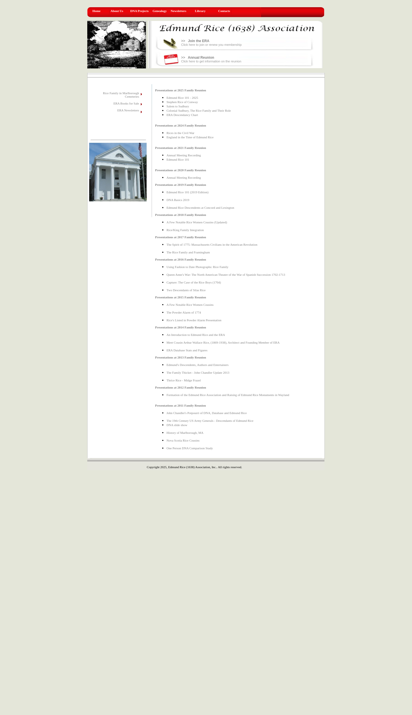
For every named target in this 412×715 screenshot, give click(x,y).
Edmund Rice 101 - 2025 (182, 97)
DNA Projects (139, 11)
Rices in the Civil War (180, 133)
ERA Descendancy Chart (182, 115)
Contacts (224, 11)
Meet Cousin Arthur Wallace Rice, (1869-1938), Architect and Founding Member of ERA (223, 342)
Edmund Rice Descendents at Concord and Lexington (200, 207)
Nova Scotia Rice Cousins (183, 440)
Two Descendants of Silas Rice (186, 290)
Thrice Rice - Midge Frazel (184, 380)
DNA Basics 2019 (178, 200)
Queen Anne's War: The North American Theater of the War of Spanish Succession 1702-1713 (226, 274)
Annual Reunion (201, 58)
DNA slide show (177, 425)
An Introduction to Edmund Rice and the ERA (196, 334)
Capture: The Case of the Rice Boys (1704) (194, 282)
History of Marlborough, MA (185, 432)
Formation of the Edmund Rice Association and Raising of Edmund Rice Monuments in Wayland (228, 395)
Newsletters (178, 11)
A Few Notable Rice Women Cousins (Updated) (197, 222)
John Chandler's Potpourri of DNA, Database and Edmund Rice (207, 413)
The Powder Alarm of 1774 (184, 312)
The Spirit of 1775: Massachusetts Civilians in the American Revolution (212, 244)
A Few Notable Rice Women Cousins (190, 304)
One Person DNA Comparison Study (190, 448)
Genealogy (159, 11)
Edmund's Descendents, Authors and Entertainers (198, 365)
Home (96, 11)
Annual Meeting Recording (184, 155)
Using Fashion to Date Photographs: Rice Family (197, 267)
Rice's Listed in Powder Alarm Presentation (194, 320)
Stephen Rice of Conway (182, 102)
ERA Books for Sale (126, 103)
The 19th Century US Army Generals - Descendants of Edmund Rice (210, 420)
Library (200, 11)
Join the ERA (198, 41)
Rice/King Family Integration (185, 230)
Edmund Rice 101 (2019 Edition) (188, 192)
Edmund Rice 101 (178, 159)
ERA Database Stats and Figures (187, 350)
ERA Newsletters (128, 110)
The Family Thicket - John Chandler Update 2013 (198, 372)
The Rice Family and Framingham (188, 252)
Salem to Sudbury (178, 106)
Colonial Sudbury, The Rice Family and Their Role (199, 110)
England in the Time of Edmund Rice (190, 137)
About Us (116, 11)
